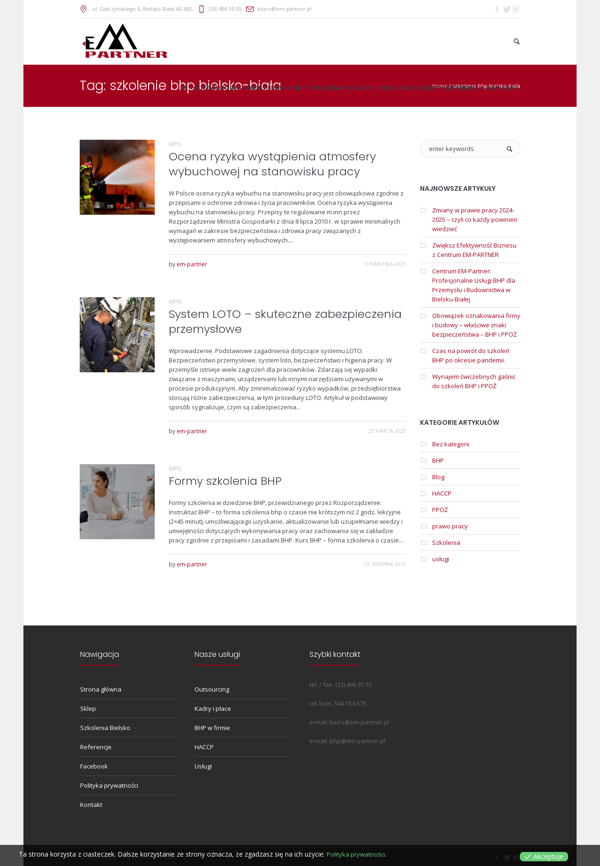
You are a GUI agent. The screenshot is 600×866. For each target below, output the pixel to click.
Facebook (94, 766)
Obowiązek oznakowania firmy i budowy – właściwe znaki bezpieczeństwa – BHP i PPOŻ (476, 325)
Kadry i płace (213, 708)
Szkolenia (446, 542)
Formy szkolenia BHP (225, 481)
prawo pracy (450, 526)
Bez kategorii (450, 444)
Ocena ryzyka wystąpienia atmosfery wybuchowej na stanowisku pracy (272, 164)
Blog (438, 477)
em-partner (192, 264)
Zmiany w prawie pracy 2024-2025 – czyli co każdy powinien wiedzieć (475, 219)
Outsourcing (212, 689)
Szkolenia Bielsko (105, 727)
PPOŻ (440, 509)
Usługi (203, 766)
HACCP (441, 493)
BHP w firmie (212, 727)
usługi (440, 559)
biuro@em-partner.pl (284, 8)
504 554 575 (350, 703)
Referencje (96, 747)
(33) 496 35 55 (225, 8)
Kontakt (91, 804)
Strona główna (100, 689)
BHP (438, 460)
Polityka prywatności (109, 785)
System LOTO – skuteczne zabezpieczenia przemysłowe (285, 321)
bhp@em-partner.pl (357, 741)
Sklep (88, 708)
